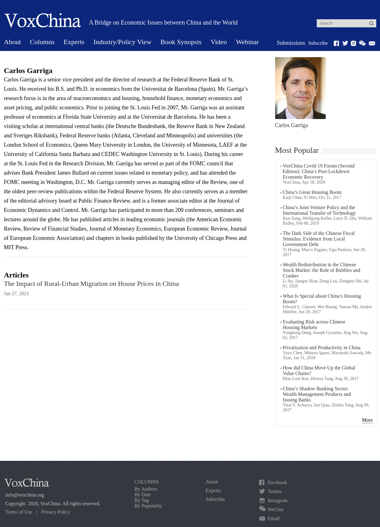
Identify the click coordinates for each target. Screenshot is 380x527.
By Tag (142, 500)
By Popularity (148, 505)
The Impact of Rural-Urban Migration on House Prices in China (91, 283)
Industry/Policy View (122, 42)
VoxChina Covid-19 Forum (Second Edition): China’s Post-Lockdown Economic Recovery (319, 171)
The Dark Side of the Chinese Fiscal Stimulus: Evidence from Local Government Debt (319, 239)
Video (219, 42)
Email (273, 518)
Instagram (278, 500)
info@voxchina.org (25, 494)
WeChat (276, 509)
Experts (74, 42)
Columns (42, 42)
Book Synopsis (181, 42)
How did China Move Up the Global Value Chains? (319, 370)
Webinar (247, 42)
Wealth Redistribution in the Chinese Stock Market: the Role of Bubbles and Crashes (321, 270)
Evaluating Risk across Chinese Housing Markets (314, 324)
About (12, 42)
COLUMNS (147, 481)
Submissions (291, 43)
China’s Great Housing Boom (312, 192)
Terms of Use (19, 512)
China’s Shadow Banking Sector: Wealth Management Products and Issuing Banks (317, 394)
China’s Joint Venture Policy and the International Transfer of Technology (319, 210)
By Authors (146, 489)
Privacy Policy (55, 512)
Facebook (277, 482)
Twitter (275, 491)
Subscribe (318, 43)
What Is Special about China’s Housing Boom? (322, 298)
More (367, 420)
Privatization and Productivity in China (322, 347)
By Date (143, 494)
